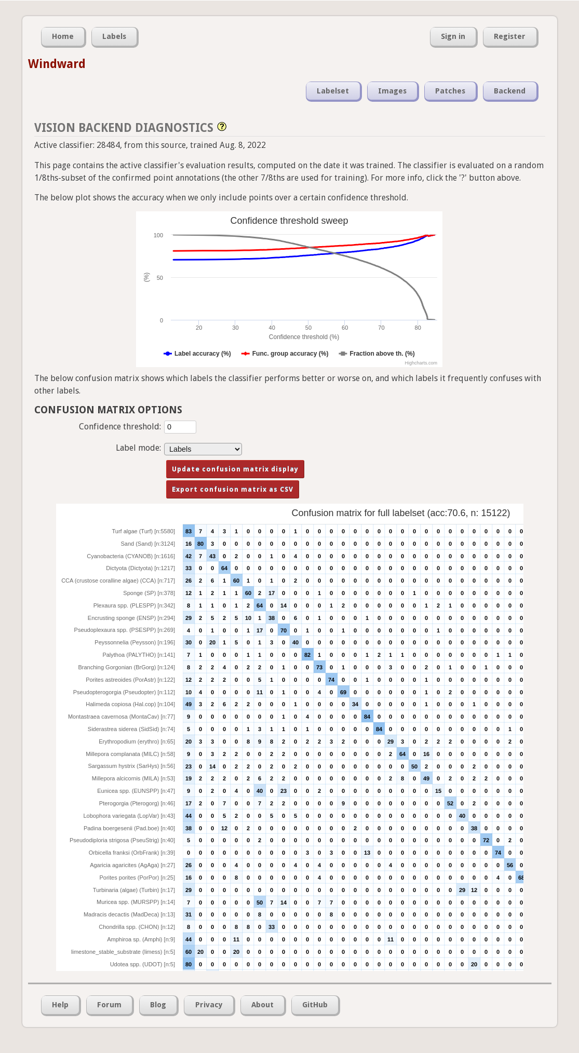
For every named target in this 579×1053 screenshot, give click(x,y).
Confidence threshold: (120, 426)
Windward (57, 64)
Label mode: (138, 448)
